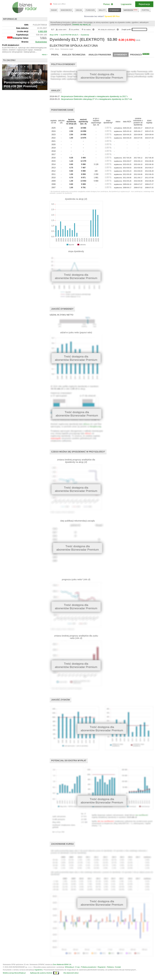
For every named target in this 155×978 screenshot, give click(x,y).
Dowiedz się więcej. (80, 24)
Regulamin (102, 967)
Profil (55, 54)
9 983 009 (42, 31)
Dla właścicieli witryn (71, 973)
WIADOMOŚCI (66, 10)
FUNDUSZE (90, 10)
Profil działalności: (10, 45)
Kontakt (118, 967)
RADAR (54, 10)
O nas (77, 967)
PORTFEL (145, 10)
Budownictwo (41, 42)
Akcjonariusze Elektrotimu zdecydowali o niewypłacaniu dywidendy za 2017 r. (94, 96)
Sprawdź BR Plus (112, 16)
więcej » (44, 54)
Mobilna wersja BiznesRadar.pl (14, 973)
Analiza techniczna (73, 54)
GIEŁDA (79, 10)
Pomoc (108, 4)
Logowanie (126, 4)
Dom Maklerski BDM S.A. (62, 964)
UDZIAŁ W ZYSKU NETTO (61, 315)
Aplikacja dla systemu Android (41, 973)
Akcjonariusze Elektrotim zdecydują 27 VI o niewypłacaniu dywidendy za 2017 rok (96, 99)
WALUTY (102, 10)
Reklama (110, 967)
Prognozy (139, 54)
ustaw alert (61, 29)
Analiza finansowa (99, 54)
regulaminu (38, 970)
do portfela (74, 29)
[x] (90, 24)
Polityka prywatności (88, 967)
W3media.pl (69, 967)
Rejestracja (144, 4)
